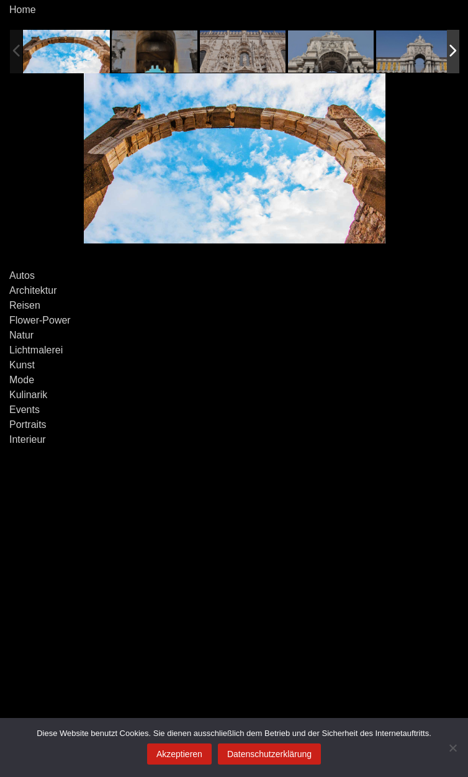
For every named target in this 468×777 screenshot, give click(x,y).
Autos (22, 275)
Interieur (27, 439)
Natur (21, 335)
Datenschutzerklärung (269, 754)
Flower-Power (40, 320)
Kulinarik (28, 394)
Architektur (32, 290)
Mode (21, 380)
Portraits (28, 424)
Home (22, 9)
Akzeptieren (179, 754)
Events (24, 409)
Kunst (22, 365)
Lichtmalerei (36, 350)
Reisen (24, 305)
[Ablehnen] (452, 748)
